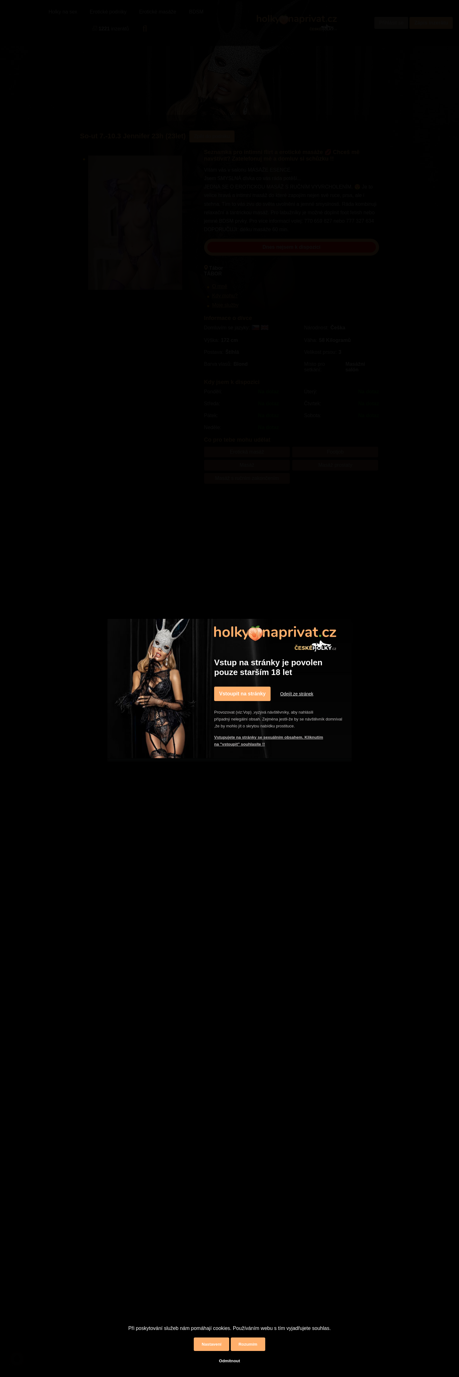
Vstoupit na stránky (242, 693)
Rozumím (248, 1344)
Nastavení (211, 1344)
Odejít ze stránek (296, 693)
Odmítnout (229, 1360)
